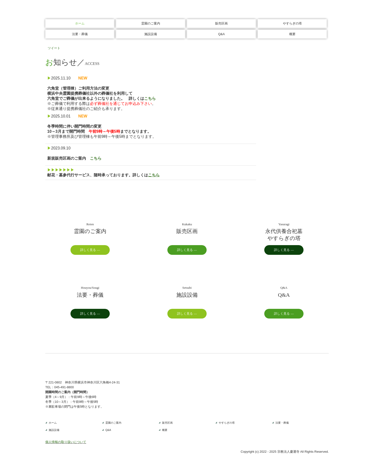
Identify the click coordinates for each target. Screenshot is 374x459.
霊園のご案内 (150, 23)
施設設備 (150, 34)
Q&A (221, 34)
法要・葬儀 (80, 34)
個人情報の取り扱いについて (65, 442)
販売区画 (221, 23)
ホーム (80, 23)
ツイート (54, 48)
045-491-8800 (64, 387)
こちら (150, 98)
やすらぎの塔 (292, 23)
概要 (292, 34)
